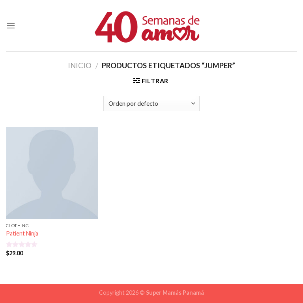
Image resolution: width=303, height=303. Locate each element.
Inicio (80, 65)
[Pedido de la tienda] (151, 103)
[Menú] (10, 25)
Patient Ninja (22, 233)
